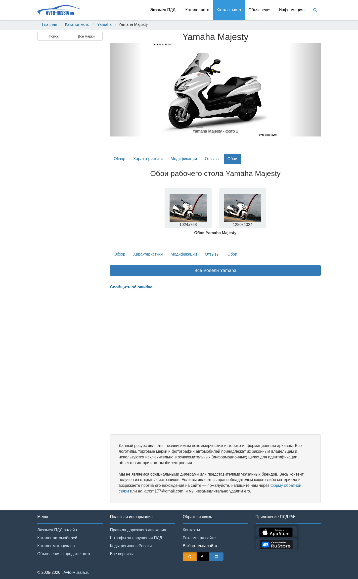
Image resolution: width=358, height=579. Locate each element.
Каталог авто (197, 10)
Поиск (53, 36)
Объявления (259, 10)
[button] (126, 89)
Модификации (184, 159)
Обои (232, 159)
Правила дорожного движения (138, 530)
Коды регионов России (131, 546)
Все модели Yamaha (215, 270)
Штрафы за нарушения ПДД (136, 538)
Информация (292, 10)
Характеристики (148, 159)
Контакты (191, 530)
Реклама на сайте (199, 538)
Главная (49, 24)
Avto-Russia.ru (76, 572)
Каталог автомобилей (57, 538)
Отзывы (212, 159)
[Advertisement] (69, 120)
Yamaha (104, 24)
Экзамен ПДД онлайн (57, 530)
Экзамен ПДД (164, 10)
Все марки (86, 36)
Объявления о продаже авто (63, 554)
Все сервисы (122, 554)
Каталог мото (229, 10)
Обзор (119, 159)
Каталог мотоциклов (56, 546)
